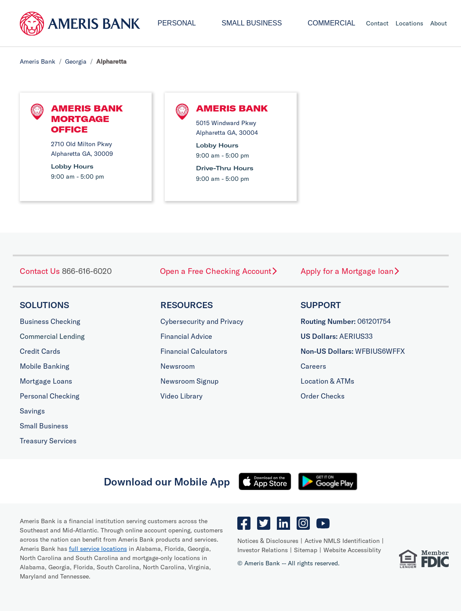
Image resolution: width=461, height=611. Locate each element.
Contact (377, 23)
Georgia (76, 61)
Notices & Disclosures (267, 541)
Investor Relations (262, 550)
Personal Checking (50, 396)
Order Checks (323, 396)
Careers (313, 366)
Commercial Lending (52, 336)
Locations (409, 23)
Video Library (181, 396)
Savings (32, 410)
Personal (177, 23)
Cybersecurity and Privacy (201, 321)
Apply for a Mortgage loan (350, 271)
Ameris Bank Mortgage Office (87, 119)
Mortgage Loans (46, 381)
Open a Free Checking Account (219, 271)
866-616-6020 (87, 271)
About (438, 23)
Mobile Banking (44, 366)
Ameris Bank (37, 61)
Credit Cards (40, 351)
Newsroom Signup (189, 381)
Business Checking (50, 321)
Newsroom (177, 366)
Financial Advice (186, 336)
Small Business (251, 23)
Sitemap (305, 550)
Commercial (331, 23)
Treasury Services (48, 440)
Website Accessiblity (352, 550)
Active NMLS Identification (342, 541)
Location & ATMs (327, 381)
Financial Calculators (193, 351)
